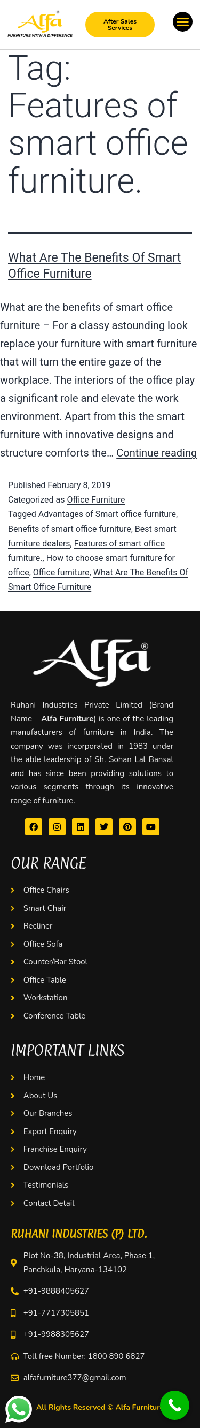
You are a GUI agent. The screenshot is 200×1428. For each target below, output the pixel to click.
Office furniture (61, 572)
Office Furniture (96, 500)
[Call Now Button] (174, 1405)
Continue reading (156, 452)
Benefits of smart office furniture (69, 529)
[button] (183, 22)
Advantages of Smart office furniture (107, 514)
